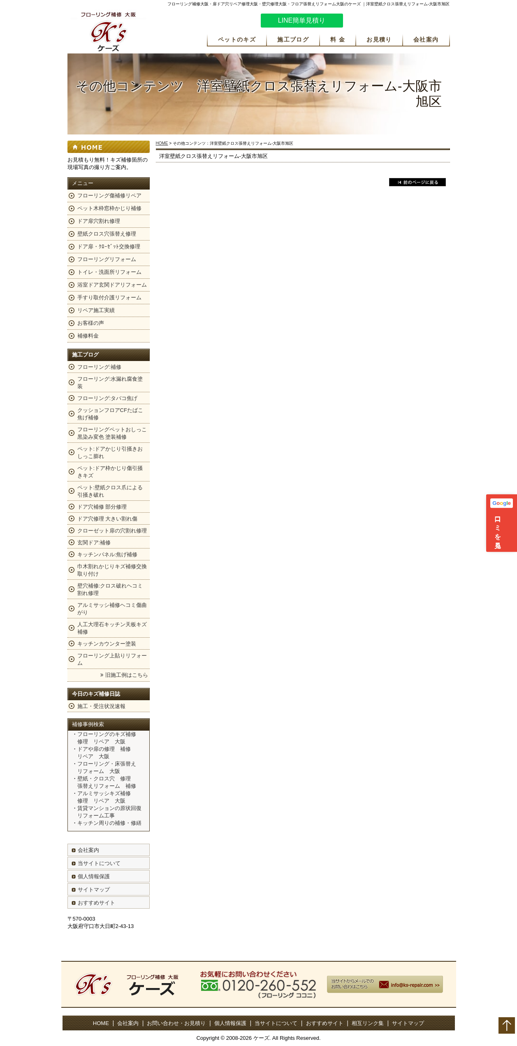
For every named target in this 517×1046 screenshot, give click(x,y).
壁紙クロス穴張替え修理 (106, 234)
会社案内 (426, 39)
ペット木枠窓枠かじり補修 (109, 208)
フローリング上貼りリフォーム (112, 659)
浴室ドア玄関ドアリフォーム (112, 285)
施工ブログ (293, 39)
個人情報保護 (94, 876)
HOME (162, 143)
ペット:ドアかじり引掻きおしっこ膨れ (110, 452)
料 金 (337, 39)
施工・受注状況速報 (101, 706)
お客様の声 (90, 323)
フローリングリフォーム (106, 259)
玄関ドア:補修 (94, 542)
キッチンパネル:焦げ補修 (107, 554)
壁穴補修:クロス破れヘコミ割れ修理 (110, 589)
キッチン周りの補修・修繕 (109, 823)
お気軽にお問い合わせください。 (400, 21)
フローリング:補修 (99, 367)
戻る (417, 182)
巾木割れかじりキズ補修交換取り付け (112, 570)
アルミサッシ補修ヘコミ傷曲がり (112, 609)
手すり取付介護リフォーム (109, 297)
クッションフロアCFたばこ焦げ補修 (110, 414)
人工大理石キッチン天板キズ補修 (112, 628)
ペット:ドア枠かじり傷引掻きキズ (110, 472)
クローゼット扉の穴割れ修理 (112, 531)
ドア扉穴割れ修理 (98, 221)
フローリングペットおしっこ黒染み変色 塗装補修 (112, 433)
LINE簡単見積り (302, 20)
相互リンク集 (368, 1023)
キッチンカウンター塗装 (106, 644)
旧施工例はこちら (126, 675)
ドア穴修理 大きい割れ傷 (107, 519)
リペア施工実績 (96, 310)
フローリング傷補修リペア (109, 195)
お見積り (379, 39)
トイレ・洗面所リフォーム (109, 272)
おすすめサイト (96, 903)
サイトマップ (94, 889)
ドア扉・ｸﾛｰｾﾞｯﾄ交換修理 (108, 246)
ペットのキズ (237, 39)
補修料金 (88, 336)
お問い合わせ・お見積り (176, 1023)
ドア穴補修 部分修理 (102, 507)
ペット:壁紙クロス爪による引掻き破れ (110, 491)
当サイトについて (99, 863)
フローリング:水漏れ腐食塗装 (110, 382)
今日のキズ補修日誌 (96, 694)
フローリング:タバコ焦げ (107, 398)
